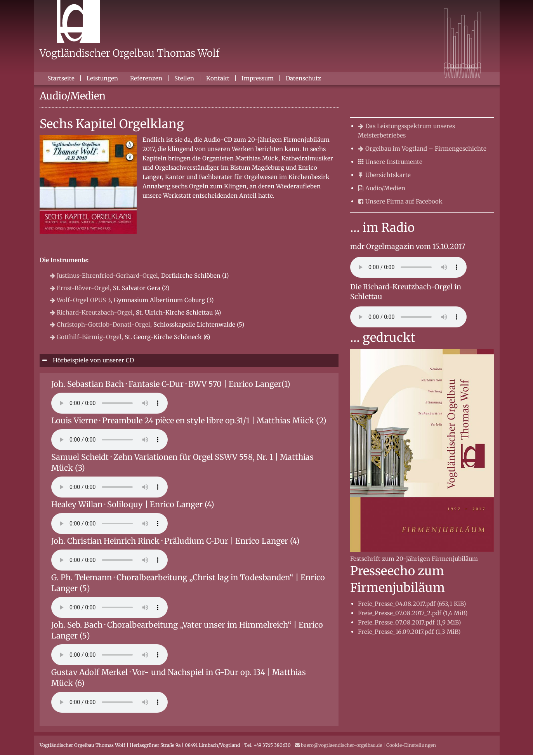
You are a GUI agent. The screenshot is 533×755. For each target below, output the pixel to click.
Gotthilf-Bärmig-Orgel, (86, 337)
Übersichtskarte (384, 175)
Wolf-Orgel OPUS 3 (80, 300)
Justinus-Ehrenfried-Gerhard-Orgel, (105, 275)
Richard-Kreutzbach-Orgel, (92, 312)
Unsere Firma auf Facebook (400, 201)
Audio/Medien (381, 188)
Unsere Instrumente (390, 161)
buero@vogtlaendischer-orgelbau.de (338, 745)
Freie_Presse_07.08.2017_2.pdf (412, 613)
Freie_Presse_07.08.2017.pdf (409, 622)
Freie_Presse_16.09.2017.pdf (409, 631)
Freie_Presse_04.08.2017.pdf (412, 603)
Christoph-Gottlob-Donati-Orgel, (101, 324)
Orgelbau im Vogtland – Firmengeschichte (422, 148)
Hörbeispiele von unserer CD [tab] (92, 360)
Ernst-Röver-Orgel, (80, 288)
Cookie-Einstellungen (411, 745)
